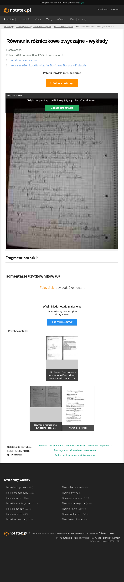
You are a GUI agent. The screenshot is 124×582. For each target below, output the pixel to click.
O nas (98, 537)
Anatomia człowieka (75, 445)
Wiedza (61, 19)
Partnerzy (106, 537)
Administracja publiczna (50, 445)
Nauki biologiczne (16, 487)
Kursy (38, 19)
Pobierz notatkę (62, 83)
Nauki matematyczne (73, 503)
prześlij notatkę (62, 322)
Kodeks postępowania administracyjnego (75, 455)
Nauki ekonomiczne (17, 492)
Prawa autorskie (64, 537)
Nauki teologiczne (72, 519)
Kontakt (116, 537)
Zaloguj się (47, 287)
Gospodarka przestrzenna (83, 450)
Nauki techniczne (15, 519)
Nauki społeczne (71, 513)
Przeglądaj (10, 19)
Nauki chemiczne (71, 487)
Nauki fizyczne (14, 497)
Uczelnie (25, 19)
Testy (49, 19)
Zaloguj (115, 9)
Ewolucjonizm (61, 450)
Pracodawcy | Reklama (83, 537)
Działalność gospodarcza (99, 445)
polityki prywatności (88, 533)
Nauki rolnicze (14, 513)
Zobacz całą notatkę (62, 107)
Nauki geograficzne (72, 497)
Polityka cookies (106, 533)
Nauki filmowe (70, 492)
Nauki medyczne (15, 508)
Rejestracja (102, 9)
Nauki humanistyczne (18, 503)
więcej (81, 2)
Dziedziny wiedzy (17, 480)
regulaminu (72, 533)
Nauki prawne (70, 508)
